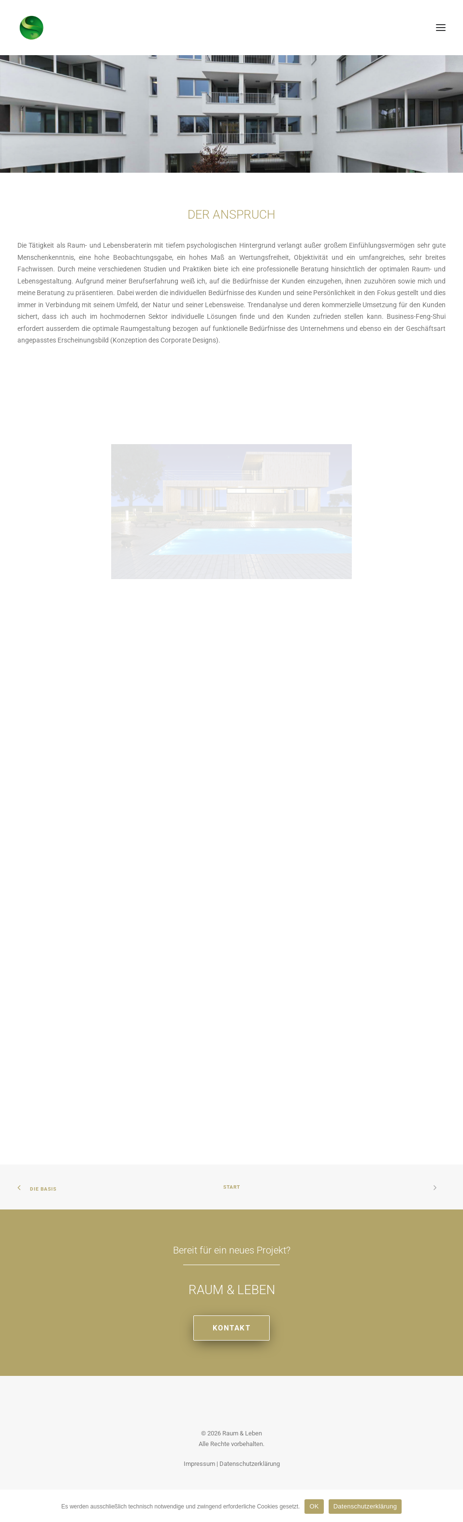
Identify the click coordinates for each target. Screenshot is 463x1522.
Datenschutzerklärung (249, 1463)
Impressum (199, 1463)
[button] (441, 27)
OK (313, 1506)
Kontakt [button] (232, 1328)
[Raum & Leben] (31, 27)
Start (231, 1187)
